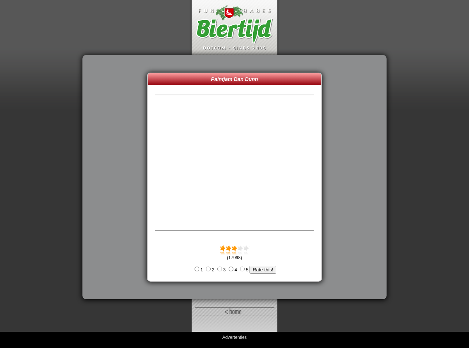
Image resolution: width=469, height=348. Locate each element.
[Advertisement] (117, 177)
